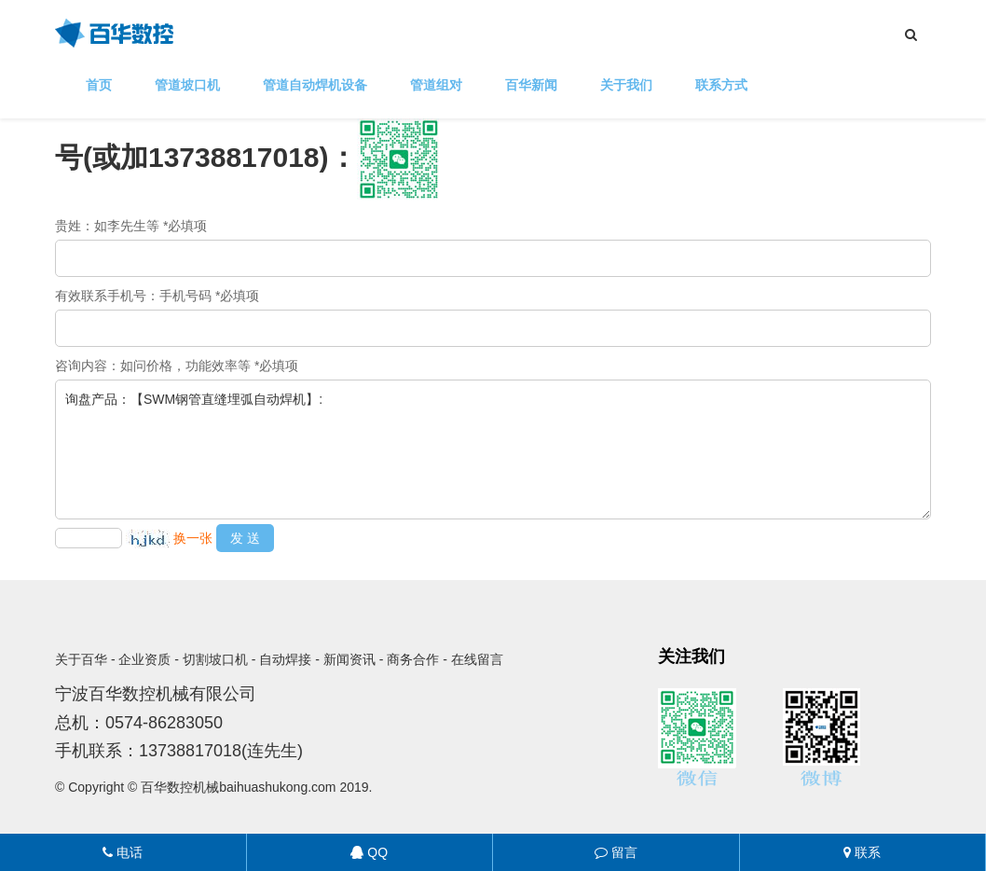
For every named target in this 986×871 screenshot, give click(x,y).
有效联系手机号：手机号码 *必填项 (157, 295)
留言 (616, 852)
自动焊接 (285, 659)
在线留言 (477, 659)
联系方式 (721, 84)
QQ (369, 852)
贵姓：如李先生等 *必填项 (131, 225)
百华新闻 (531, 84)
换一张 (192, 538)
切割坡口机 (215, 659)
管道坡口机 (187, 84)
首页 (99, 84)
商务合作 (413, 659)
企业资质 (144, 659)
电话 (123, 852)
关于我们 (626, 84)
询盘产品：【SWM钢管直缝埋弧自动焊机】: (493, 449)
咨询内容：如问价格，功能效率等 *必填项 (176, 365)
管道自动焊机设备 (315, 84)
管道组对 (436, 84)
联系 (862, 852)
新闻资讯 (349, 659)
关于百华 (81, 659)
